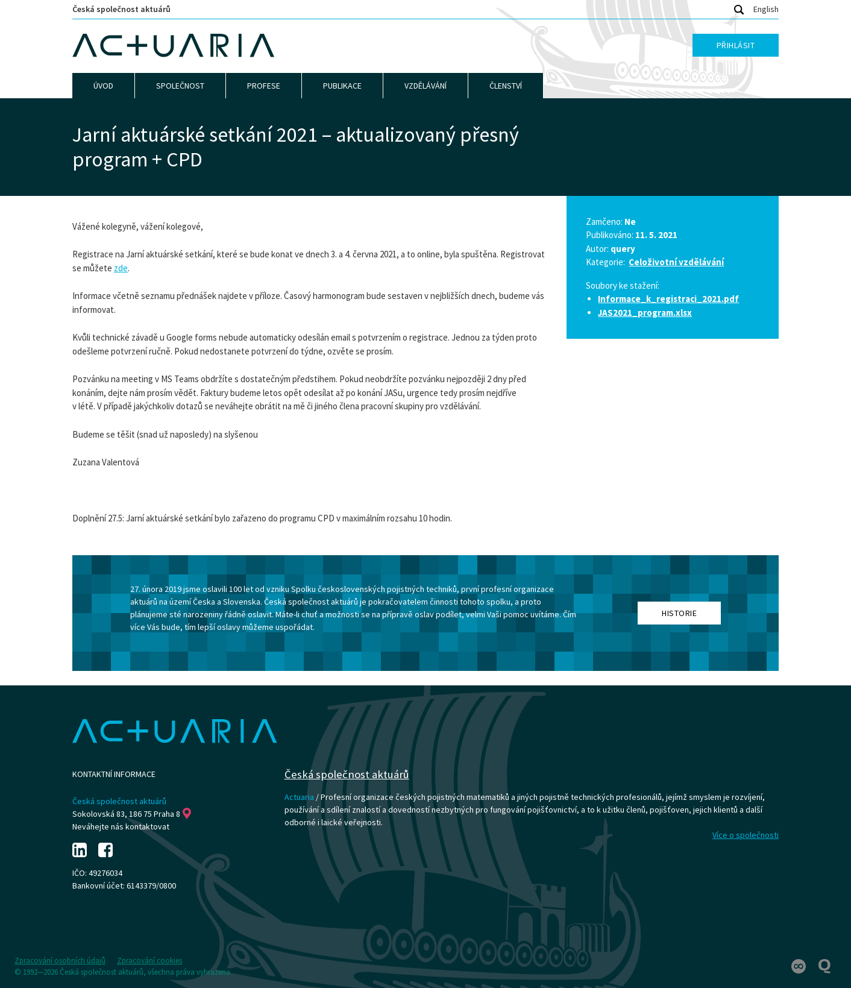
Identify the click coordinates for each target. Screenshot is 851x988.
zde (121, 268)
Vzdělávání (425, 85)
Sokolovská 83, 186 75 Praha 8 (131, 813)
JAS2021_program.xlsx (645, 312)
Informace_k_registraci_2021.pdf (668, 298)
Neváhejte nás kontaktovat (120, 826)
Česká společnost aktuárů (121, 9)
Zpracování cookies (149, 960)
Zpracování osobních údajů (59, 960)
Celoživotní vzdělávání (676, 262)
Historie (679, 613)
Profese (263, 85)
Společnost (180, 85)
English (766, 9)
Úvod (103, 85)
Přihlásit (736, 45)
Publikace (342, 85)
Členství (505, 85)
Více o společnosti (745, 834)
